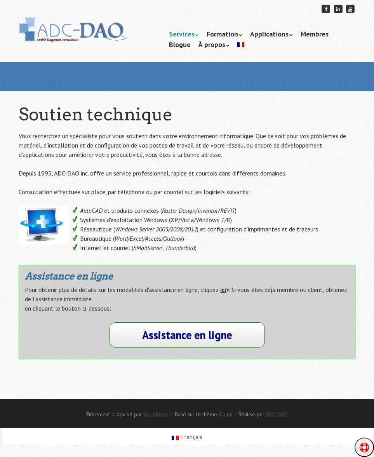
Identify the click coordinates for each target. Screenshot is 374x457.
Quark (225, 414)
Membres (315, 34)
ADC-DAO (277, 414)
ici (223, 290)
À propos (211, 44)
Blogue (180, 44)
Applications (269, 34)
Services (182, 34)
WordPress (156, 414)
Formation (222, 34)
